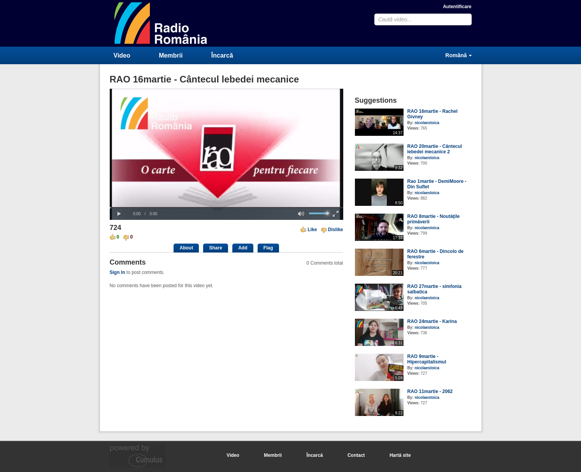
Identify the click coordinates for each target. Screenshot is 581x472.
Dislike (335, 229)
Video (122, 55)
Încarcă (222, 55)
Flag (268, 248)
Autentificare (457, 6)
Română (456, 55)
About (186, 248)
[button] (119, 214)
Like (312, 229)
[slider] (226, 207)
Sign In (117, 272)
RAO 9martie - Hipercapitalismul (426, 359)
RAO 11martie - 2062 (430, 391)
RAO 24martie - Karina (432, 321)
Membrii (171, 55)
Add (242, 248)
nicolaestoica (426, 123)
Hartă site (400, 455)
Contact (356, 455)
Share (215, 248)
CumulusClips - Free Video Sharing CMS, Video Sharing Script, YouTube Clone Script (161, 23)
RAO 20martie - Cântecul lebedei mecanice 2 (434, 149)
